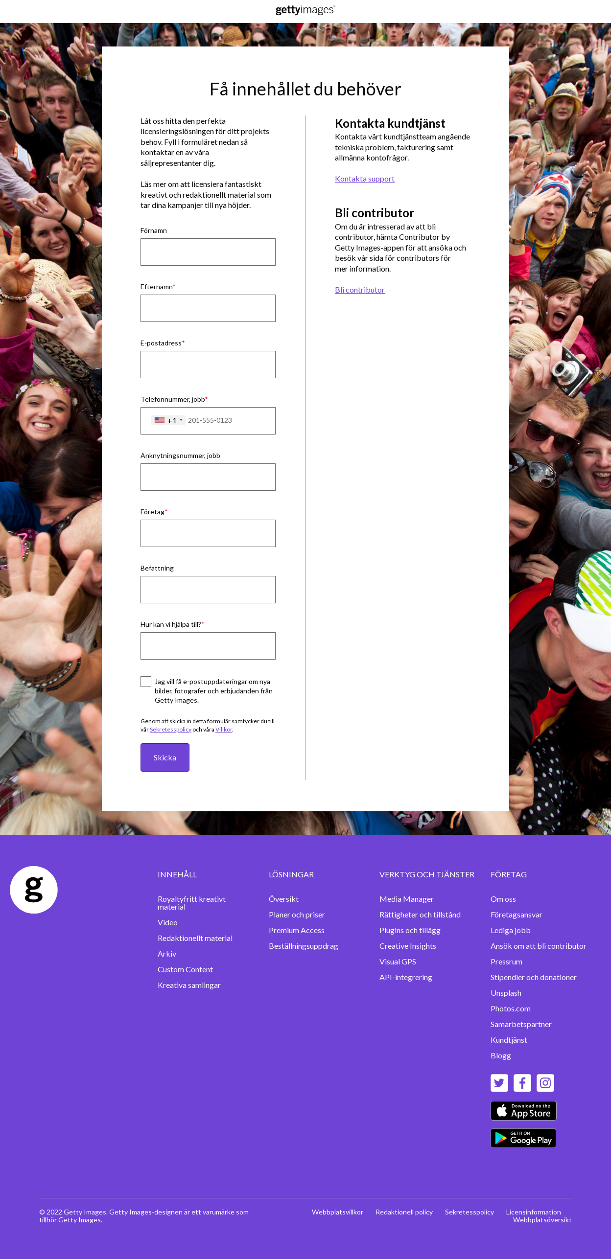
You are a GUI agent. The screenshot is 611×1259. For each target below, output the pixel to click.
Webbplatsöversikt (542, 1219)
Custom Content (185, 969)
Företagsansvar (516, 914)
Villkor (223, 729)
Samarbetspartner (521, 1024)
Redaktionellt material (195, 937)
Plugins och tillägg (410, 930)
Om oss (503, 898)
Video (168, 922)
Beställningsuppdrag (303, 945)
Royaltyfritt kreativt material (192, 902)
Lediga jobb (511, 930)
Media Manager (406, 898)
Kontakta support (365, 178)
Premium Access (297, 930)
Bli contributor (360, 289)
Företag (152, 511)
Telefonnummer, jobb (173, 399)
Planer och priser (297, 914)
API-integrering (405, 977)
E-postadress (161, 343)
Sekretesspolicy (170, 729)
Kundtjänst (509, 1039)
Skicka (165, 757)
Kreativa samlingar (189, 984)
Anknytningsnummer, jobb (180, 455)
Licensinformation (533, 1212)
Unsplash (506, 992)
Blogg (501, 1055)
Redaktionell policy (404, 1212)
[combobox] (168, 420)
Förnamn (154, 230)
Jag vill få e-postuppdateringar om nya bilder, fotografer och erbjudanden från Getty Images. (214, 690)
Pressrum (506, 961)
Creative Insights (407, 945)
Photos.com (511, 1008)
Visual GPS (397, 961)
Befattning (157, 568)
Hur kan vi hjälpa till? (171, 624)
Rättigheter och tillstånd (420, 914)
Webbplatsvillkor (337, 1212)
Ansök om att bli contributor (539, 945)
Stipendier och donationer (534, 977)
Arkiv (167, 953)
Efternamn (156, 286)
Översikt (284, 898)
